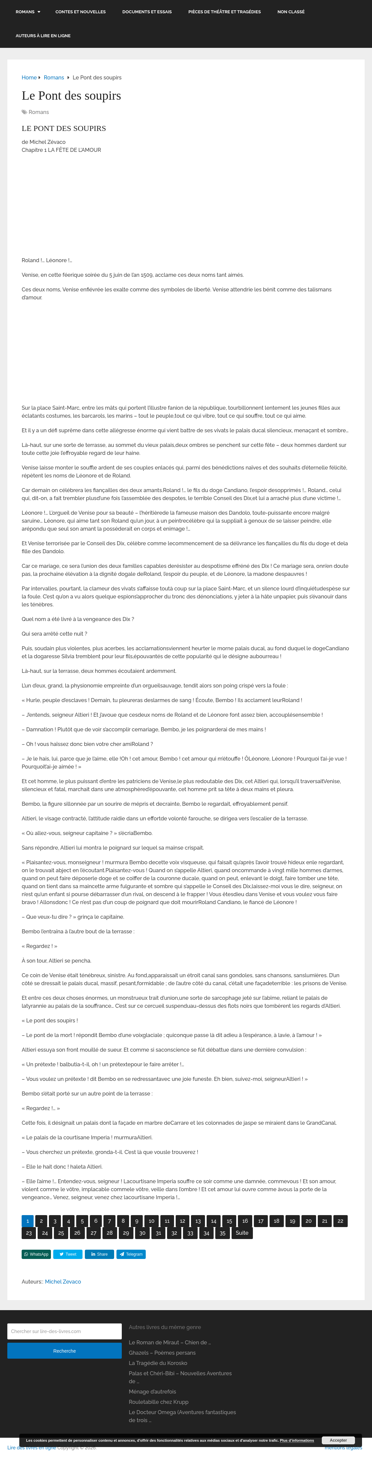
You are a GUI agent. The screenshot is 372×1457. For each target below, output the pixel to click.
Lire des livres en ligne (31, 1447)
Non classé (291, 11)
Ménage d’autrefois (152, 1392)
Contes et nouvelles (81, 11)
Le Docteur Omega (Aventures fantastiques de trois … (182, 1416)
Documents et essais (147, 11)
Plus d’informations (297, 1440)
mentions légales (343, 1447)
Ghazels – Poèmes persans (162, 1353)
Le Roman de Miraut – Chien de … (170, 1342)
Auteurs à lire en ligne (43, 35)
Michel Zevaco (63, 1282)
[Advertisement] (186, 207)
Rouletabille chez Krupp (159, 1402)
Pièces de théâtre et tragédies (224, 11)
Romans (25, 11)
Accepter (338, 1440)
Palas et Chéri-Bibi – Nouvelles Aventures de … (180, 1377)
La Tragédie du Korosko (158, 1363)
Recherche (64, 1351)
